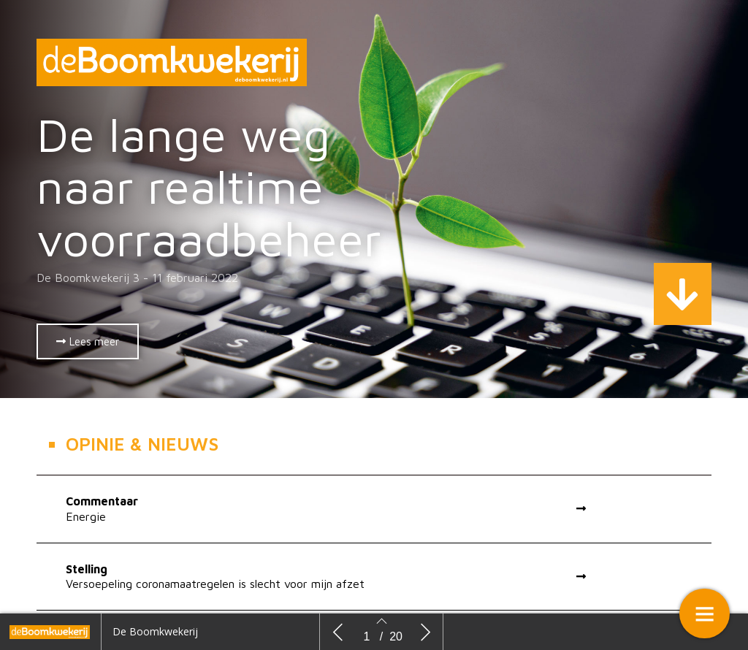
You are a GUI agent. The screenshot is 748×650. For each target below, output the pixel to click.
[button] (88, 341)
